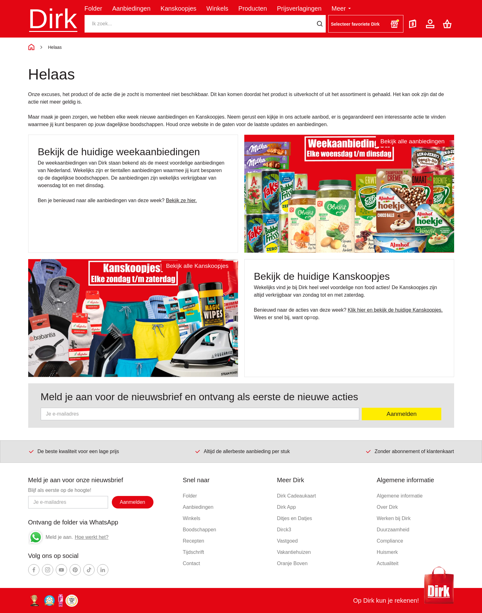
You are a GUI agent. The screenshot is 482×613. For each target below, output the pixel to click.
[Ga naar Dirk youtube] (61, 569)
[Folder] (414, 23)
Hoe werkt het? (92, 537)
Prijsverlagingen (299, 8)
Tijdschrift (193, 552)
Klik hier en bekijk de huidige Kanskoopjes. (395, 310)
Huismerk (387, 552)
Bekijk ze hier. (181, 200)
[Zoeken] (199, 24)
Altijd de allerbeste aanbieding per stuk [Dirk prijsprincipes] (242, 451)
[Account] (431, 23)
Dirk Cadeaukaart (296, 495)
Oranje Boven (292, 563)
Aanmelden (401, 414)
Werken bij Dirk (394, 518)
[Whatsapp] (35, 537)
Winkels (217, 8)
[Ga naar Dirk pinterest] (75, 569)
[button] (365, 24)
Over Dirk (387, 507)
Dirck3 (284, 529)
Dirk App (286, 507)
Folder (93, 8)
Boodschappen (199, 529)
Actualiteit (387, 563)
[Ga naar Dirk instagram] (47, 569)
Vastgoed (287, 541)
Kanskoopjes (179, 8)
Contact (191, 563)
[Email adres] (68, 502)
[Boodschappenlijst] (448, 23)
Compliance (390, 541)
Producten (252, 8)
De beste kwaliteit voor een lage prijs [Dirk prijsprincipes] (73, 451)
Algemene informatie (400, 495)
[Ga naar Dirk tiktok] (89, 569)
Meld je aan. (59, 537)
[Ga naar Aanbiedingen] (349, 194)
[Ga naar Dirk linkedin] (102, 569)
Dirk (52, 19)
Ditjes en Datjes (294, 518)
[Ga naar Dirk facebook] (33, 569)
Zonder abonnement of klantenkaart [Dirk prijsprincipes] (409, 451)
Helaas (55, 47)
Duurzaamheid (393, 529)
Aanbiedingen (131, 8)
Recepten (193, 541)
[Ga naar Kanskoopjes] (133, 318)
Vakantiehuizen (294, 552)
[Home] (31, 47)
